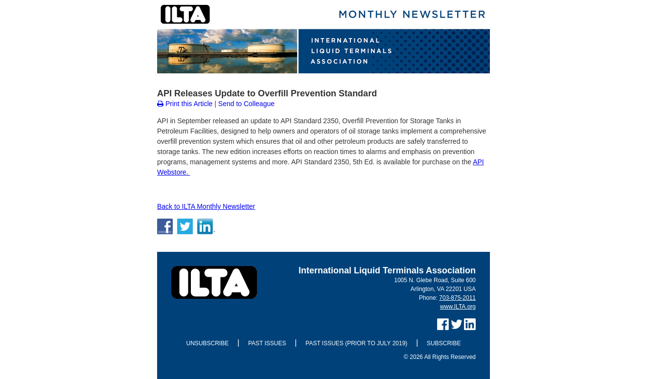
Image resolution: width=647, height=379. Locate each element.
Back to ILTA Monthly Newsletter (206, 206)
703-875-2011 (457, 297)
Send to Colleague (246, 104)
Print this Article (184, 104)
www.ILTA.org (458, 306)
